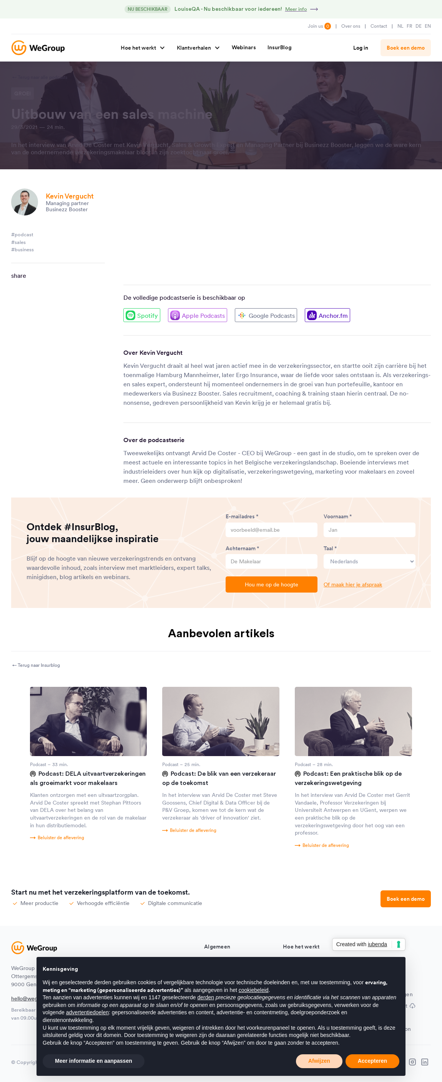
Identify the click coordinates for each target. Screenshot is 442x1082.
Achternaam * (242, 548)
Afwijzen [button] (319, 1061)
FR (409, 26)
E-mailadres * (242, 516)
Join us (319, 26)
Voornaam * (338, 516)
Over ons (350, 26)
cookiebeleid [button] (254, 990)
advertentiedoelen (87, 1012)
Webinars (244, 47)
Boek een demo (406, 47)
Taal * (330, 548)
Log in (360, 47)
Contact (379, 26)
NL (400, 26)
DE (418, 26)
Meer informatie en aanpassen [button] (93, 1061)
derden (205, 997)
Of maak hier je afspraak (353, 584)
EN (428, 26)
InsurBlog (280, 47)
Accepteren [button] (372, 1061)
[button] (140, 47)
